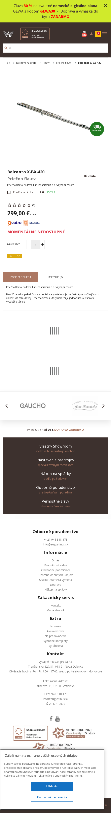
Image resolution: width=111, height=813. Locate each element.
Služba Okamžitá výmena (55, 580)
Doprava (55, 584)
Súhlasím (52, 786)
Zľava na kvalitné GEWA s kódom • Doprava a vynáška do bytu (55, 11)
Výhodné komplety (55, 641)
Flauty (46, 63)
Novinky (55, 626)
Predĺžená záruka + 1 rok (27, 192)
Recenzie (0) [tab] (55, 277)
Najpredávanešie (56, 636)
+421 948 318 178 (55, 539)
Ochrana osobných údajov (55, 575)
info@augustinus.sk (55, 544)
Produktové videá (55, 565)
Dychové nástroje (26, 63)
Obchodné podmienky (55, 570)
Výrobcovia (55, 646)
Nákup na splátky (55, 589)
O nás (55, 560)
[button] (7, 405)
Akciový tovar (55, 631)
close (105, 5)
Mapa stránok (55, 610)
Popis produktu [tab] (20, 277)
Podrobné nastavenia (52, 797)
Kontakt (55, 605)
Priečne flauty (63, 63)
